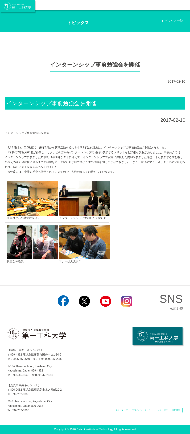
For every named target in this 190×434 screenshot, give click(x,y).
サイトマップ (121, 410)
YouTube (105, 311)
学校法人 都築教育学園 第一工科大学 (17, 6)
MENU (185, 5)
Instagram (126, 311)
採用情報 (176, 410)
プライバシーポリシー (142, 410)
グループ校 (162, 410)
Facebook (63, 311)
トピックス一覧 (172, 21)
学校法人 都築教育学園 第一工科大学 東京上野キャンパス (158, 336)
